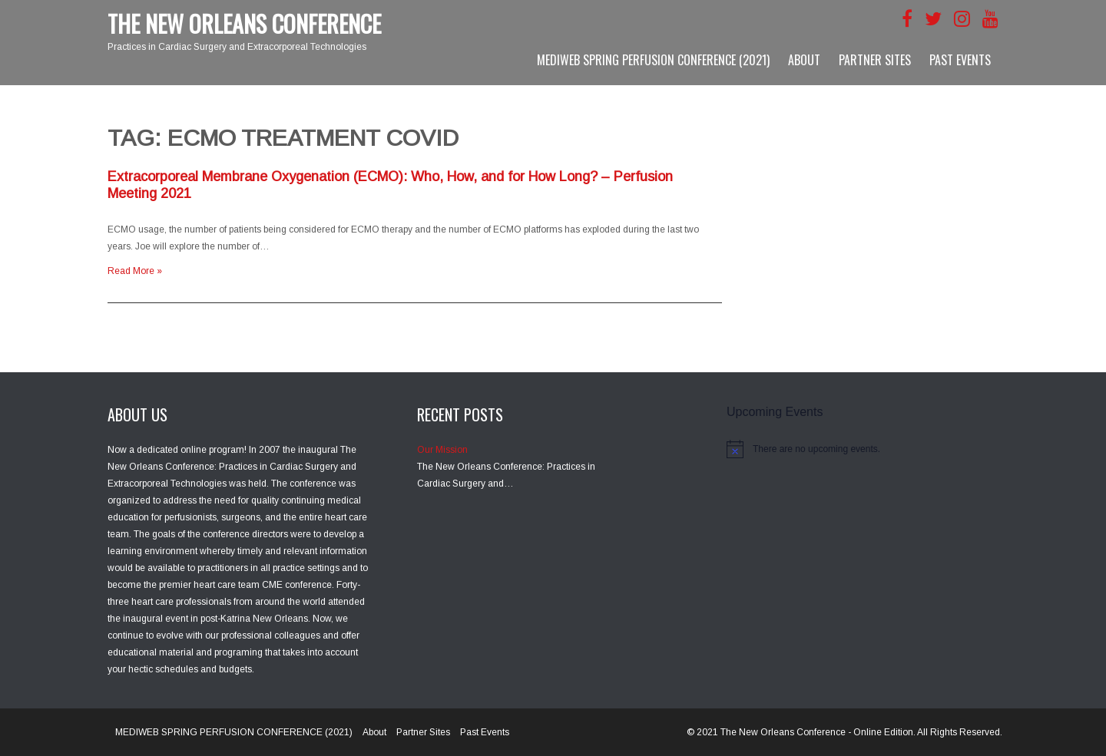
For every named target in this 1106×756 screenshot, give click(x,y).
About (804, 60)
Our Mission (442, 449)
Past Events (960, 60)
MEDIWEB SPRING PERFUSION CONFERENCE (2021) (653, 60)
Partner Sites (875, 60)
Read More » (135, 271)
